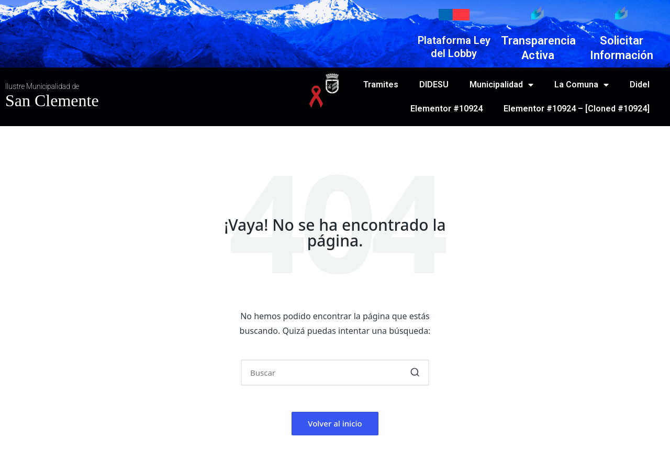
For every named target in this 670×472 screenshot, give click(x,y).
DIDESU (434, 84)
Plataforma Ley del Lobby (454, 47)
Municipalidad (501, 84)
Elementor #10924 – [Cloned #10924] (577, 109)
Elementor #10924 (446, 109)
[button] (414, 372)
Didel (640, 84)
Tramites (380, 84)
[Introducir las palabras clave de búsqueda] (335, 372)
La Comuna (581, 84)
